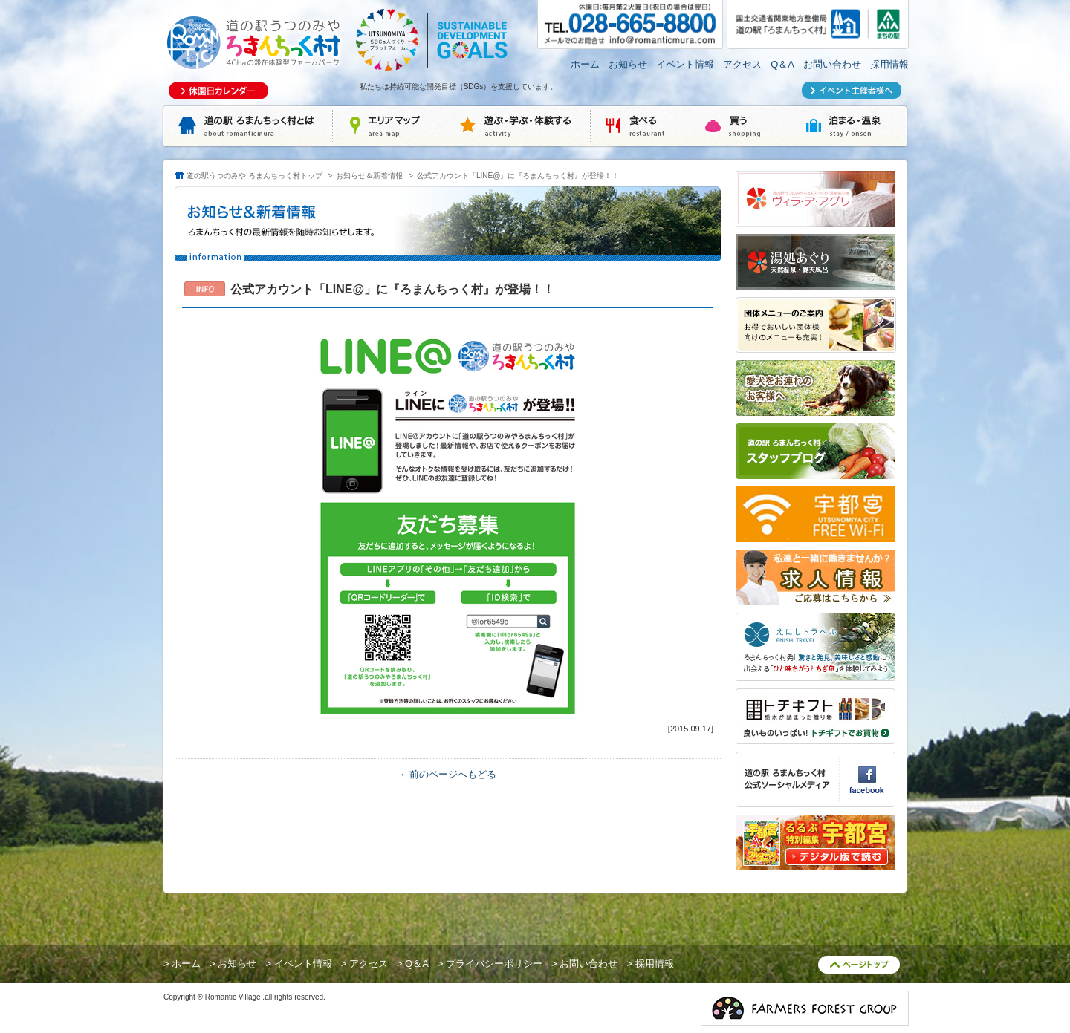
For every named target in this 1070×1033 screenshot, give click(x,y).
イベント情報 (685, 64)
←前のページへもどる (448, 774)
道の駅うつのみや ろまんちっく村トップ (254, 176)
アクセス (742, 64)
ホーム (585, 64)
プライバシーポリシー (494, 963)
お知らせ (628, 64)
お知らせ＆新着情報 (369, 176)
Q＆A (782, 64)
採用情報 (889, 64)
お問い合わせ (832, 64)
